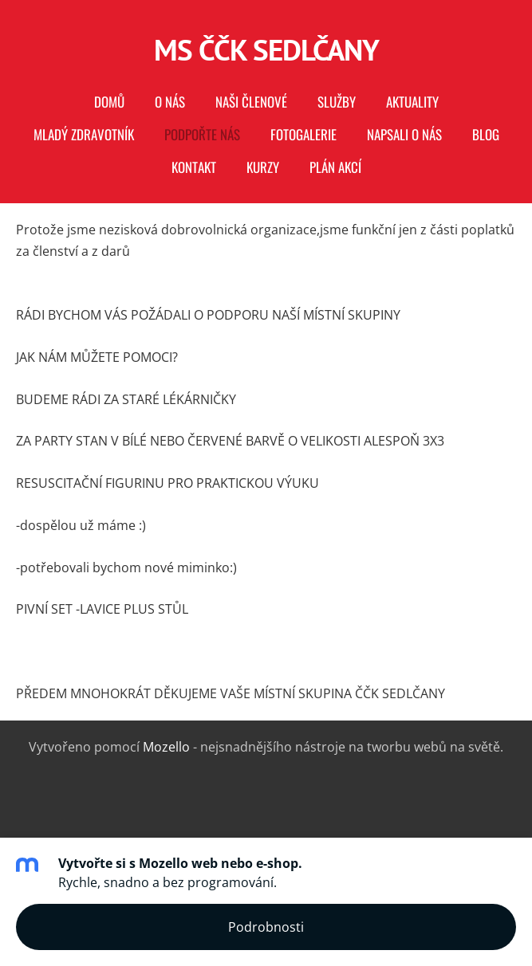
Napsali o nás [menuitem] (404, 134)
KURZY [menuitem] (262, 167)
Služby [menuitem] (336, 102)
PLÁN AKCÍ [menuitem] (335, 167)
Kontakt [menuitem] (193, 167)
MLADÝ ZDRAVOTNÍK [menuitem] (83, 134)
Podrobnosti (266, 927)
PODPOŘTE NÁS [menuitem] (202, 134)
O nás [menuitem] (170, 102)
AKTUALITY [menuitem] (412, 102)
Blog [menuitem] (485, 134)
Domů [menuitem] (109, 102)
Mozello (166, 747)
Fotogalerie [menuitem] (303, 134)
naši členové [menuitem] (251, 102)
